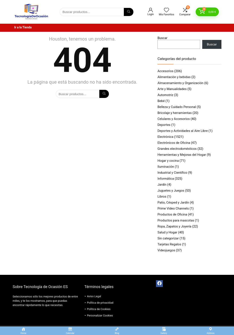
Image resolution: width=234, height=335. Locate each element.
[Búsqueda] (128, 12)
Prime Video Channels (173, 208)
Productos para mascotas (175, 220)
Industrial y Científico (172, 173)
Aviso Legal (94, 296)
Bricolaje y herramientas (174, 113)
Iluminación (165, 167)
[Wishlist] (166, 10)
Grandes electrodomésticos (177, 149)
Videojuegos (166, 250)
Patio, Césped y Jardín (173, 202)
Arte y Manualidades (172, 89)
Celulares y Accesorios (173, 119)
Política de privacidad (100, 302)
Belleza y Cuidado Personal (176, 107)
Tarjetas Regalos (169, 244)
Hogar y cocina (168, 161)
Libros (161, 196)
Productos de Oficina (172, 214)
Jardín (161, 184)
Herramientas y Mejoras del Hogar (181, 155)
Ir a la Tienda (23, 27)
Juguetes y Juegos (170, 190)
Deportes (163, 125)
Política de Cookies (99, 309)
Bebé (161, 101)
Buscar (162, 38)
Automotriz (165, 95)
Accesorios (165, 71)
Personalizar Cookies (100, 315)
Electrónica (165, 137)
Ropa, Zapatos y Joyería (174, 226)
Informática (165, 179)
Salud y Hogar (167, 232)
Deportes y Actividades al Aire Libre (182, 131)
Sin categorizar (168, 238)
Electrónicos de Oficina (173, 143)
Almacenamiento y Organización (180, 83)
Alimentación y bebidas (174, 77)
